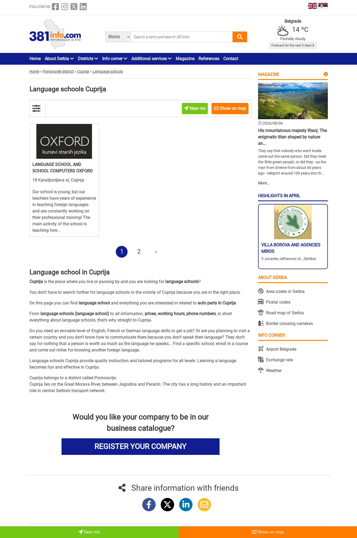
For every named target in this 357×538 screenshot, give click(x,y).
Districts (88, 58)
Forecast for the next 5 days (292, 45)
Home (35, 58)
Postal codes (278, 302)
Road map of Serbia (285, 312)
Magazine (185, 58)
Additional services (151, 58)
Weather (274, 370)
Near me (89, 532)
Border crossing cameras (289, 323)
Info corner (114, 58)
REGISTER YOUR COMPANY (140, 446)
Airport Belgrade (281, 349)
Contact (230, 58)
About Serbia (59, 58)
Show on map (268, 532)
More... (264, 183)
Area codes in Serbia (285, 291)
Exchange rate (279, 359)
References (208, 58)
